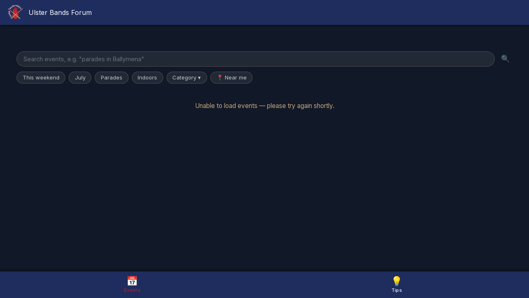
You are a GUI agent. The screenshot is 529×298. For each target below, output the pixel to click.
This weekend (41, 77)
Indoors (147, 77)
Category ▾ (186, 77)
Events (132, 284)
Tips (397, 284)
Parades (111, 77)
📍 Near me (232, 77)
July (80, 77)
